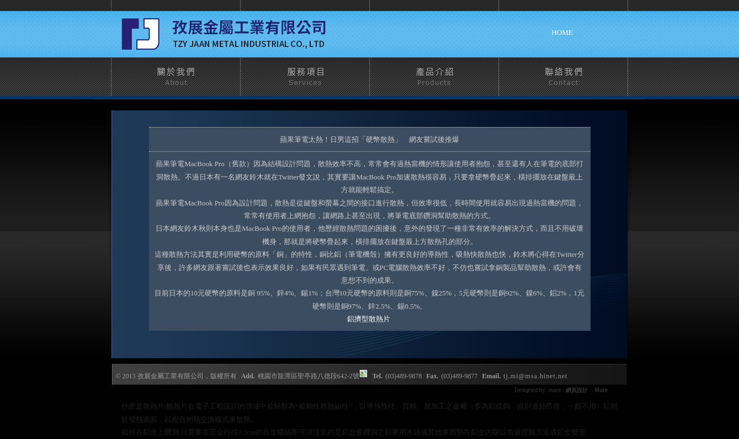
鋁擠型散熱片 (369, 319)
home (562, 32)
